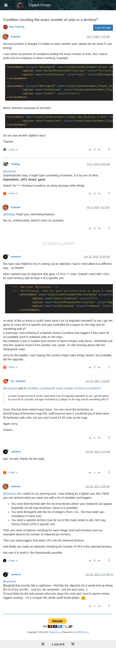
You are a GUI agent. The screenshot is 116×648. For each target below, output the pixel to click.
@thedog (9, 214)
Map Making (16, 26)
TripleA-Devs (55, 632)
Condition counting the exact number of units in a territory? (64, 388)
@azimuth (9, 171)
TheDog (15, 164)
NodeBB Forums (81, 632)
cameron (16, 256)
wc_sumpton (18, 381)
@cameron (10, 388)
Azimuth (15, 36)
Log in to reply (103, 27)
